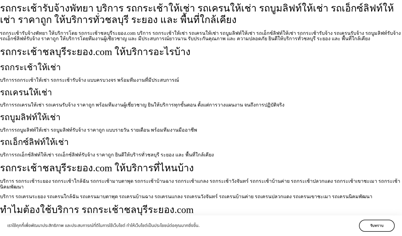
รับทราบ (377, 226)
